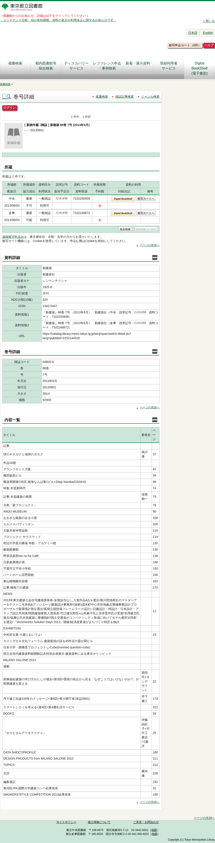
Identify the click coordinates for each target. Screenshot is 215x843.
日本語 (192, 33)
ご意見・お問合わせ (146, 822)
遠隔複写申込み (13, 236)
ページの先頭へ (150, 245)
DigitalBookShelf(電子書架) (199, 68)
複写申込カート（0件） (185, 45)
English (208, 33)
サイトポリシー (66, 822)
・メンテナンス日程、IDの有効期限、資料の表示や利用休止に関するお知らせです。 (58, 20)
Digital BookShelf (123, 199)
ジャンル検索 (150, 96)
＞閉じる (209, 21)
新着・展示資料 (138, 65)
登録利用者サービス (168, 65)
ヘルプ (209, 45)
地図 (154, 830)
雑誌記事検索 (124, 96)
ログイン (9, 107)
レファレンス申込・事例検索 (107, 65)
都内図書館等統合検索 (45, 65)
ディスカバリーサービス (76, 65)
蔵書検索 (15, 65)
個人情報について (99, 822)
